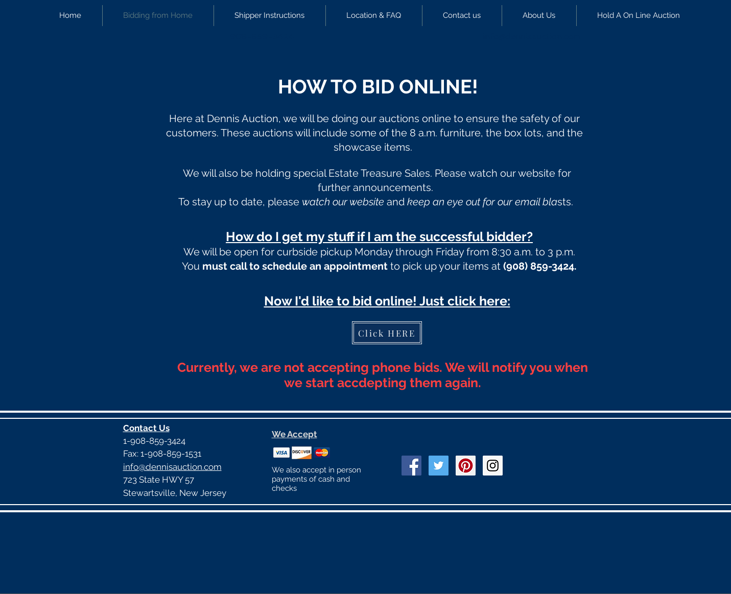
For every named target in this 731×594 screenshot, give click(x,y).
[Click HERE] (387, 332)
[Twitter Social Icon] (439, 466)
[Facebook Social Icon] (411, 466)
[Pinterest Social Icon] (466, 466)
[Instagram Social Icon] (493, 466)
